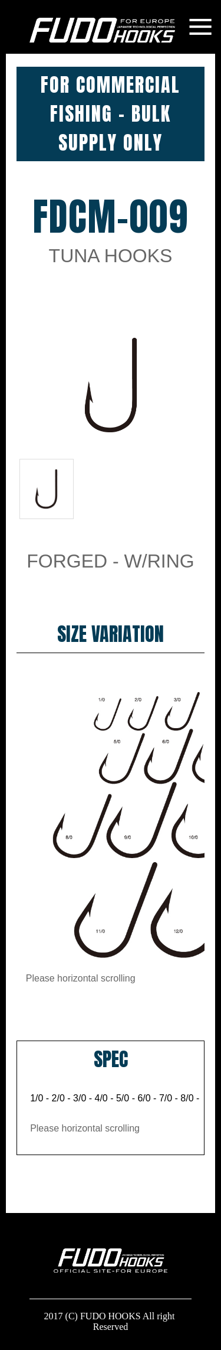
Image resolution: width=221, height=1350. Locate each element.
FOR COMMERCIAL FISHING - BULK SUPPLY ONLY (110, 113)
